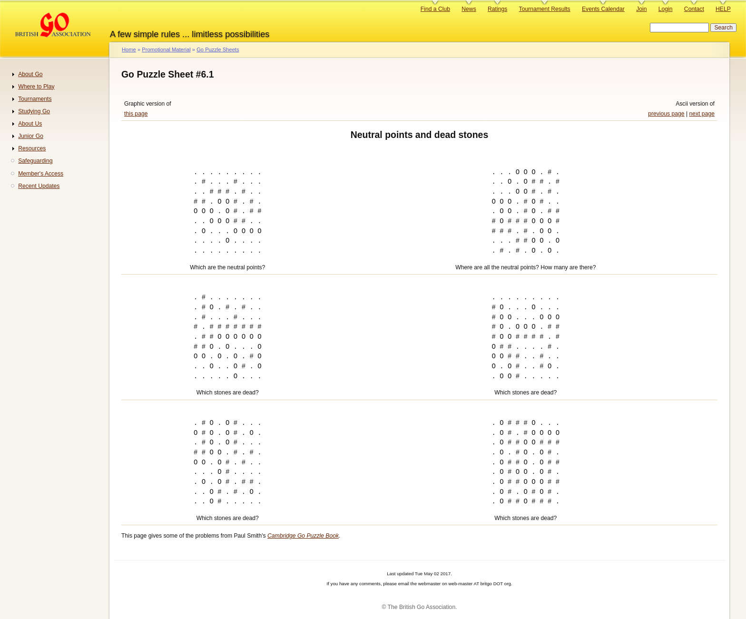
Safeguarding (35, 160)
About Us (30, 123)
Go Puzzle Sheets (217, 49)
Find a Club (435, 9)
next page (702, 113)
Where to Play (36, 86)
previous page (666, 113)
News (468, 9)
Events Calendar (603, 9)
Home (129, 49)
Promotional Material (166, 49)
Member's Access (40, 173)
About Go (30, 74)
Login (665, 9)
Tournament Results (544, 9)
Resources (32, 148)
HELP (723, 9)
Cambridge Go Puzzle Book (303, 535)
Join (641, 9)
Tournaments (34, 99)
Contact (694, 9)
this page (135, 113)
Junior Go (30, 136)
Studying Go (34, 111)
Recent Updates (38, 186)
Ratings (497, 9)
